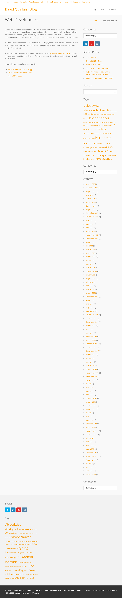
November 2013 (92, 456)
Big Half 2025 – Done (94, 61)
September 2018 (92, 322)
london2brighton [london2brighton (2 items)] (88, 148)
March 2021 (90, 267)
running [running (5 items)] (100, 155)
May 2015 (89, 420)
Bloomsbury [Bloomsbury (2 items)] (97, 122)
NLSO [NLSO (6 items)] (109, 147)
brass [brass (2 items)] (107, 122)
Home (96, 21)
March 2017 (90, 365)
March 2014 (90, 449)
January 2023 (91, 231)
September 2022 (92, 238)
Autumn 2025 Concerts (95, 64)
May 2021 (89, 264)
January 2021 (91, 275)
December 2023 (92, 213)
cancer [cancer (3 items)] (86, 125)
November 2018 (92, 315)
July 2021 (89, 260)
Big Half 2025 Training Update (97, 68)
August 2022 (90, 242)
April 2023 (89, 228)
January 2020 (91, 293)
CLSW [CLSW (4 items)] (112, 125)
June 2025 (89, 195)
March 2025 (90, 199)
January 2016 (91, 402)
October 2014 (91, 434)
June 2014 (89, 442)
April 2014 (89, 445)
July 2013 (89, 463)
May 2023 (89, 224)
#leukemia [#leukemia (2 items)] (113, 111)
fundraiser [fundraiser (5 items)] (89, 133)
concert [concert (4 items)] (86, 129)
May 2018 (89, 333)
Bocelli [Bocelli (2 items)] (104, 122)
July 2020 (89, 282)
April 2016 (89, 394)
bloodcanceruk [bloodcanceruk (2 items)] (88, 122)
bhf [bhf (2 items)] (114, 114)
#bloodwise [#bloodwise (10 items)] (91, 106)
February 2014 (91, 452)
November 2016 (92, 373)
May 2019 (89, 307)
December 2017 (92, 344)
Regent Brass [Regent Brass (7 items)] (105, 151)
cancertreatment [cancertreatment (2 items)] (104, 125)
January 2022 (91, 253)
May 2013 (89, 471)
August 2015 (90, 409)
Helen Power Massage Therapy (20, 69)
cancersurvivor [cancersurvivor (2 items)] (93, 125)
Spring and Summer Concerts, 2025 (99, 78)
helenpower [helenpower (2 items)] (99, 134)
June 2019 (89, 304)
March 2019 (90, 311)
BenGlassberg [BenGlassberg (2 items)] (108, 114)
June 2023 (89, 220)
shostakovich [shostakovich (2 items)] (112, 155)
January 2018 (91, 340)
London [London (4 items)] (106, 143)
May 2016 (89, 391)
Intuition (18, 593)
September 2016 (92, 376)
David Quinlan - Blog (21, 9)
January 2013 (91, 474)
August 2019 (90, 300)
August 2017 (90, 355)
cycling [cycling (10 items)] (101, 129)
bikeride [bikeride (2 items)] (86, 119)
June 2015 (89, 416)
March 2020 (90, 289)
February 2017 (91, 369)
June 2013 (89, 467)
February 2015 (91, 423)
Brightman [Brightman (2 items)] (113, 122)
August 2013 (90, 460)
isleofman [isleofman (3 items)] (87, 138)
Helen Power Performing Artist (20, 73)
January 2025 (91, 202)
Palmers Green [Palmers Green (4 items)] (90, 151)
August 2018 (90, 326)
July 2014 (89, 438)
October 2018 (91, 318)
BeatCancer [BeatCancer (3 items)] (92, 114)
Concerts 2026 (91, 57)
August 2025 (90, 191)
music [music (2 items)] (96, 148)
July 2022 (89, 246)
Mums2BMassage (15, 76)
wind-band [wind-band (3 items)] (108, 159)
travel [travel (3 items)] (85, 159)
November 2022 (92, 235)
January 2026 (91, 184)
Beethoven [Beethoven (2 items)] (100, 114)
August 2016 (90, 380)
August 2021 (90, 257)
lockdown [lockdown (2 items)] (99, 143)
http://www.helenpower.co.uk (59, 53)
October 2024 (91, 206)
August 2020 (90, 278)
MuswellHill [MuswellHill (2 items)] (102, 148)
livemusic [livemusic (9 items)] (89, 143)
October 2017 (91, 347)
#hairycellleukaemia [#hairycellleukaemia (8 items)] (96, 110)
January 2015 (91, 427)
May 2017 (89, 362)
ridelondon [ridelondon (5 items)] (89, 155)
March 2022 (90, 249)
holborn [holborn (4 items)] (107, 133)
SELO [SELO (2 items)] (106, 155)
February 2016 (91, 398)
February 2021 (91, 271)
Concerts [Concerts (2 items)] (93, 130)
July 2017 (89, 358)
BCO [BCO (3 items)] (85, 114)
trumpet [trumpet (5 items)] (99, 158)
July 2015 (89, 413)
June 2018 (89, 329)
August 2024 (90, 209)
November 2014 (92, 431)
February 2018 (91, 336)
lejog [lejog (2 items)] (93, 138)
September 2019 (92, 296)
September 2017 (92, 351)
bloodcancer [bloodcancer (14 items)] (99, 118)
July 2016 (89, 384)
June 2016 (89, 387)
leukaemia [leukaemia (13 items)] (103, 138)
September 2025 (92, 188)
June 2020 (89, 286)
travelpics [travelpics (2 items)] (91, 159)
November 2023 (92, 217)
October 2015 (91, 405)
